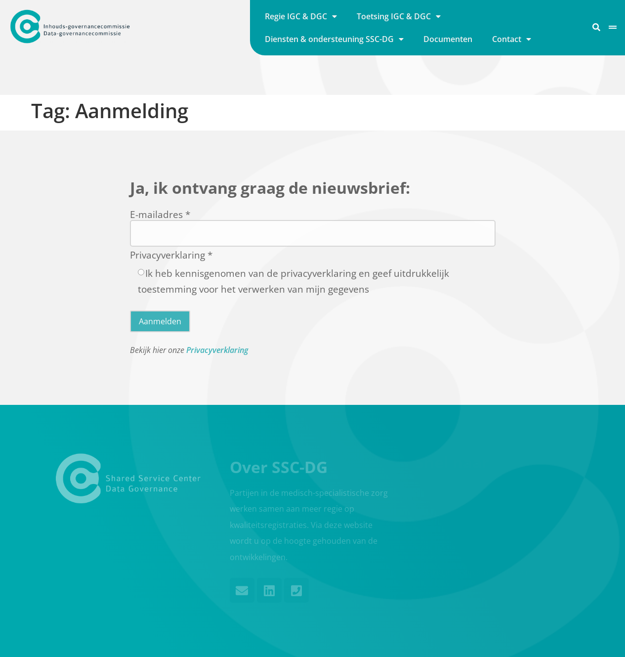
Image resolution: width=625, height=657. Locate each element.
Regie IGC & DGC (301, 16)
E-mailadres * (160, 214)
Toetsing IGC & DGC (399, 16)
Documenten (447, 39)
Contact (511, 39)
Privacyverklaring (217, 350)
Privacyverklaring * (171, 254)
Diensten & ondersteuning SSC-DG (334, 39)
